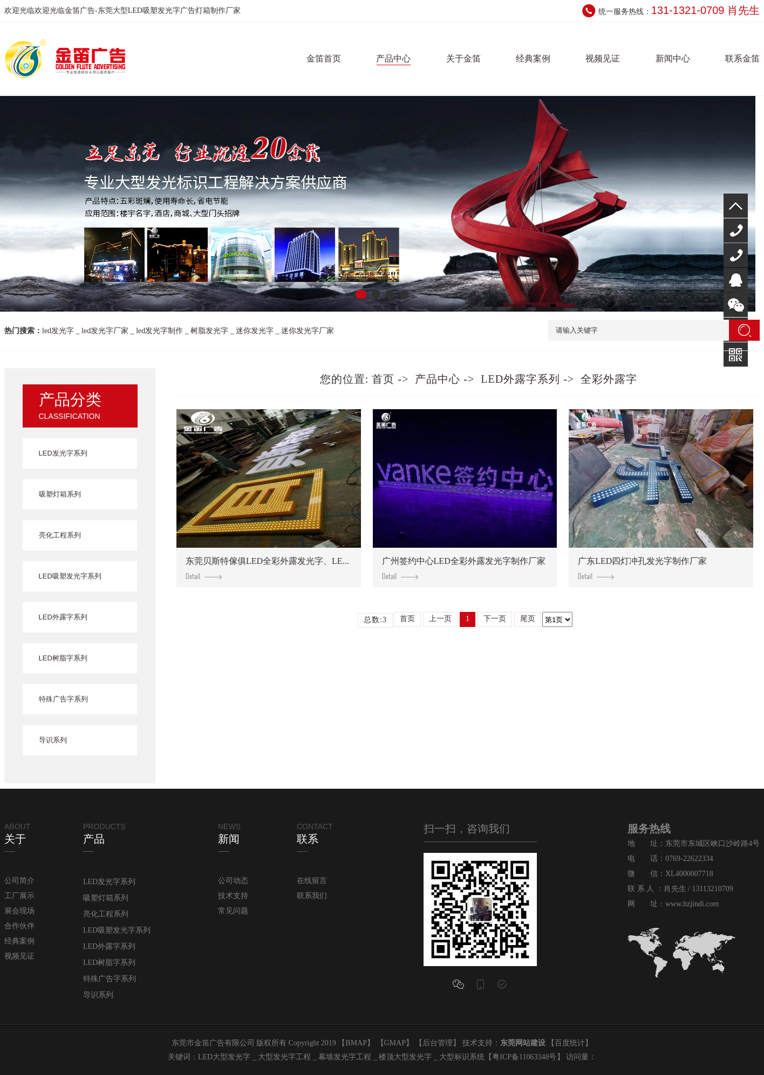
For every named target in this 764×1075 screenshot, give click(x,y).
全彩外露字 (609, 379)
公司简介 (19, 881)
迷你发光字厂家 (307, 331)
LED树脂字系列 (63, 658)
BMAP (356, 1043)
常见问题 (233, 911)
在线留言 (312, 881)
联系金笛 (742, 58)
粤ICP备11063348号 (524, 1057)
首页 (383, 379)
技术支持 (233, 896)
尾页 (527, 619)
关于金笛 (463, 58)
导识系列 (53, 740)
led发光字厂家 (104, 331)
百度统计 (570, 1043)
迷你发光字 (255, 331)
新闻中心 (673, 58)
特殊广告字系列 (63, 699)
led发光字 (58, 331)
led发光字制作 (159, 331)
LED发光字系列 (63, 453)
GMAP (395, 1043)
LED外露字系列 (63, 617)
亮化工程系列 (60, 535)
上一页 (440, 619)
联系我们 (312, 896)
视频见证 (602, 58)
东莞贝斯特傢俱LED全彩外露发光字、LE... (267, 568)
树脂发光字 (209, 331)
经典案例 (533, 58)
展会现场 (19, 911)
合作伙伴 (19, 926)
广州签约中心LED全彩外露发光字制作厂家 (463, 568)
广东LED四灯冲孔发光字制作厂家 (642, 568)
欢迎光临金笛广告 (65, 10)
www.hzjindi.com (692, 904)
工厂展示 (19, 896)
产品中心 (393, 58)
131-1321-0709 (736, 255)
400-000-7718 (736, 230)
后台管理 (437, 1043)
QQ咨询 (736, 280)
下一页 (494, 619)
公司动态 (233, 881)
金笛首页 (323, 58)
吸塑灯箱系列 (60, 494)
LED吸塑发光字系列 (70, 576)
